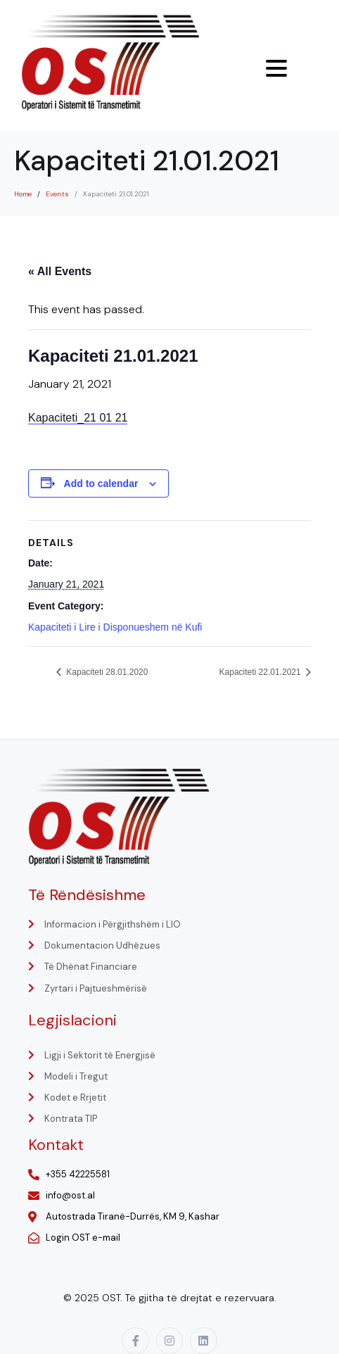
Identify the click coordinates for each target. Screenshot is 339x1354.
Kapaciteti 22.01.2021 (261, 672)
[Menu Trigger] (276, 68)
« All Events (59, 271)
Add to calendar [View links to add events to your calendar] (101, 483)
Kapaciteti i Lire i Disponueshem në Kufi (115, 627)
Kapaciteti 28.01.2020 (106, 672)
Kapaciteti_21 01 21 (77, 418)
